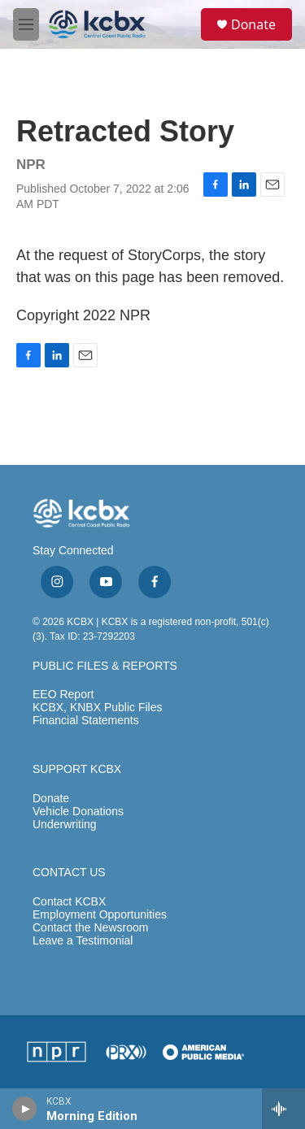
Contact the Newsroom (90, 928)
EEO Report (63, 694)
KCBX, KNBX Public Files (98, 707)
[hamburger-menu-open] (26, 24)
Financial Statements (86, 720)
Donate (253, 24)
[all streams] (283, 1108)
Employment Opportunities (100, 915)
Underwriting (65, 825)
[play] (25, 1109)
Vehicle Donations (78, 811)
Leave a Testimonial (83, 941)
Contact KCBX (69, 902)
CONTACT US (69, 872)
